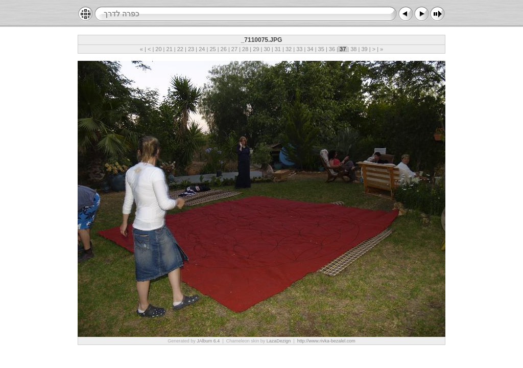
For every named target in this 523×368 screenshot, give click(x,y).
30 (266, 49)
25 (212, 49)
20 (158, 49)
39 (364, 49)
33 (299, 49)
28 (245, 49)
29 (255, 49)
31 (277, 49)
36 (332, 49)
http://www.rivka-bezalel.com (326, 340)
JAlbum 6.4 (208, 340)
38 (353, 49)
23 (191, 49)
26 (223, 49)
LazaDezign (279, 340)
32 (288, 49)
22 (180, 49)
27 (234, 49)
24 (201, 49)
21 (169, 49)
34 (310, 49)
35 (321, 49)
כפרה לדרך (121, 14)
